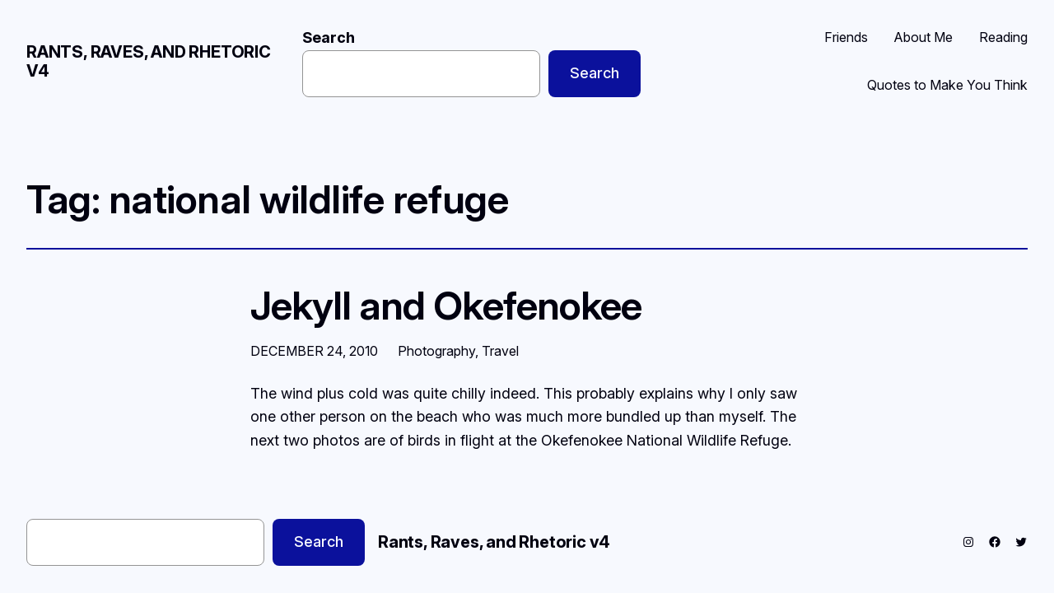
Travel (500, 351)
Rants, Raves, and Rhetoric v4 (148, 61)
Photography (436, 351)
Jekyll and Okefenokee (445, 305)
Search (328, 37)
